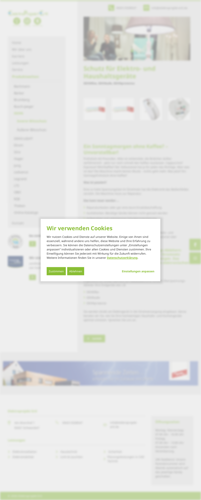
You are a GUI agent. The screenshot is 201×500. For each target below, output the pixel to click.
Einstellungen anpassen (138, 271)
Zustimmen (56, 271)
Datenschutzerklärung (122, 257)
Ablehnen (75, 271)
